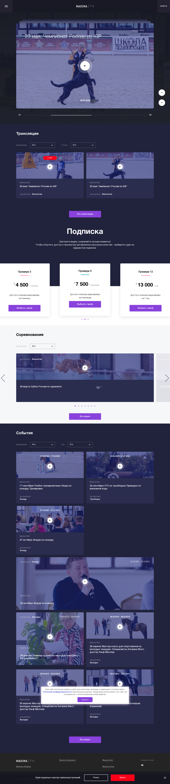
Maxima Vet (107, 760)
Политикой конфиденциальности (57, 692)
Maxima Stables (23, 767)
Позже (96, 777)
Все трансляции (85, 214)
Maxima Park (108, 767)
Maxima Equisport (67, 760)
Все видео (85, 416)
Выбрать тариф (24, 308)
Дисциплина (21, 145)
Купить (123, 777)
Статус (64, 145)
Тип (63, 444)
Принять (85, 699)
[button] (81, 319)
